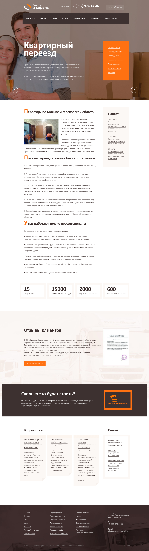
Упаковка (111, 72)
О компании (79, 18)
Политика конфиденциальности (84, 531)
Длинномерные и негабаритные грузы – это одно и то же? (59, 442)
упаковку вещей (82, 239)
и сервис (41, 6)
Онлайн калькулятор (117, 404)
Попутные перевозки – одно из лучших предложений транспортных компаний (116, 466)
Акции (65, 18)
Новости (79, 516)
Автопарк (30, 18)
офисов (84, 125)
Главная (27, 513)
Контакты (95, 18)
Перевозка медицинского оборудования (113, 452)
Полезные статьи (82, 513)
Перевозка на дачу (57, 520)
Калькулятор (111, 18)
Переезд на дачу (114, 56)
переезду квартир (71, 125)
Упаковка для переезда (59, 533)
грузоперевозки (67, 128)
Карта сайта (125, 546)
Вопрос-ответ (81, 520)
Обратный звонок (115, 7)
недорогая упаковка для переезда (68, 211)
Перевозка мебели (115, 60)
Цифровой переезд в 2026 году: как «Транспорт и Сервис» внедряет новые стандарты (117, 126)
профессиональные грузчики (61, 236)
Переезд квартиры (115, 52)
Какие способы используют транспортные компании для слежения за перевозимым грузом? (87, 445)
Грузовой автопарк (31, 530)
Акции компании (82, 527)
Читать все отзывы (35, 363)
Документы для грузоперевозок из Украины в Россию (115, 442)
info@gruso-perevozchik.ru (118, 531)
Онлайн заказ (29, 533)
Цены (54, 18)
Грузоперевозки (114, 64)
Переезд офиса (114, 47)
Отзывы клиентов (83, 523)
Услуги (43, 18)
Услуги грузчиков (114, 68)
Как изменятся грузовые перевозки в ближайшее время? (116, 141)
